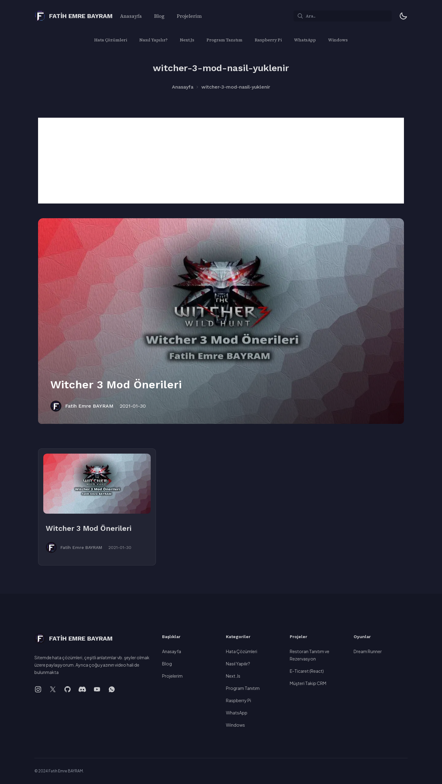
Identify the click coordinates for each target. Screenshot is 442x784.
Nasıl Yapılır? (153, 40)
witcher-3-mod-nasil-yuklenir (235, 87)
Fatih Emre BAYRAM (89, 406)
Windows (338, 40)
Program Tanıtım (224, 40)
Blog (159, 16)
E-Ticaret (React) (307, 671)
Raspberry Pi (268, 40)
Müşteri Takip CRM (308, 683)
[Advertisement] (221, 161)
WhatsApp (305, 40)
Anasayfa (131, 16)
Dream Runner (368, 651)
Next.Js (187, 40)
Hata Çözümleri (110, 40)
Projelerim (189, 16)
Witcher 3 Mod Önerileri (116, 384)
